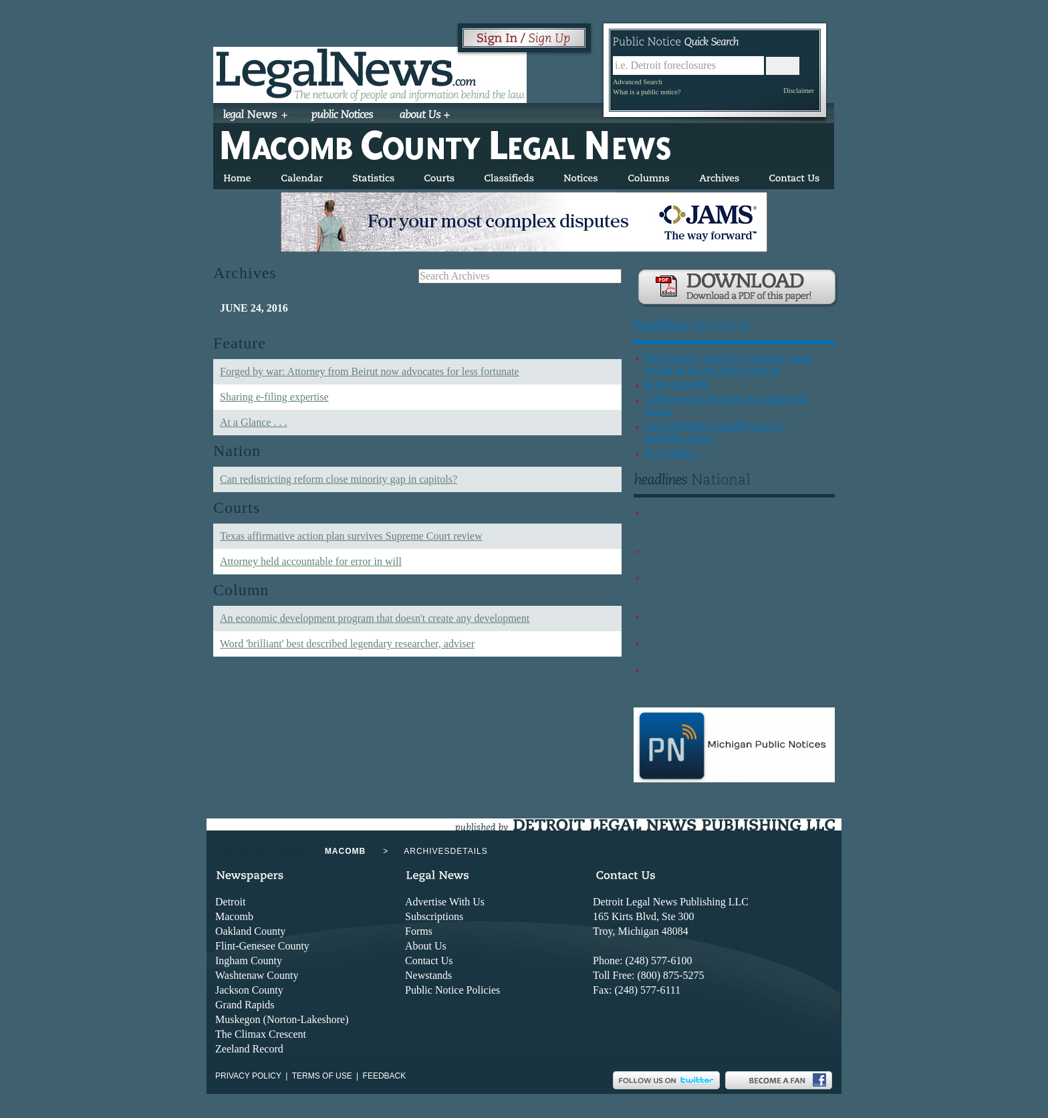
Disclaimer (798, 90)
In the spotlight (676, 384)
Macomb (234, 916)
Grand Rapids (244, 1004)
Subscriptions (434, 916)
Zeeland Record (249, 1048)
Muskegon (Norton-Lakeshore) (282, 1019)
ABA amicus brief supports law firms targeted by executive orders (724, 648)
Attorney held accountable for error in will (311, 561)
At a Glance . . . (253, 422)
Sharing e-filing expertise (274, 397)
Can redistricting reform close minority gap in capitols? (338, 479)
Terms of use (322, 1076)
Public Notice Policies (452, 990)
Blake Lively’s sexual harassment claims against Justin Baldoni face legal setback (730, 556)
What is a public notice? (646, 92)
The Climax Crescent (260, 1034)
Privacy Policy (248, 1076)
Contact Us (429, 960)
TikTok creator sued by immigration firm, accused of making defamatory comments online (733, 588)
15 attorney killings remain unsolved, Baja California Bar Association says (723, 621)
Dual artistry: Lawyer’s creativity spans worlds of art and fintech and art (728, 363)
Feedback (384, 1076)
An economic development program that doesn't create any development (374, 618)
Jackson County (249, 990)
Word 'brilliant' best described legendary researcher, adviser (347, 643)
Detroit (230, 901)
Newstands (428, 975)
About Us (425, 946)
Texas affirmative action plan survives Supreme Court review (351, 536)
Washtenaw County (256, 975)
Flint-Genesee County (262, 946)
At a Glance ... (674, 452)
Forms (418, 931)
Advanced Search (637, 82)
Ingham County (248, 960)
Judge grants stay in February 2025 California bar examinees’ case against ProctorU (726, 523)
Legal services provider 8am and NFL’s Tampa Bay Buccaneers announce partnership (728, 681)
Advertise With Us (445, 901)
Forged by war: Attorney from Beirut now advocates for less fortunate (369, 371)
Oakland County (250, 931)
